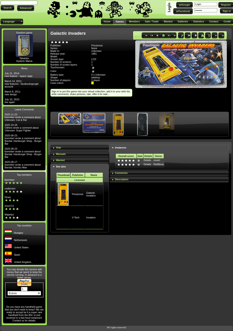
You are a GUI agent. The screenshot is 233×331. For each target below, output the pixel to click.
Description (122, 179)
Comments (121, 173)
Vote (58, 147)
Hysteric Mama (24, 61)
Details (147, 160)
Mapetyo (9, 214)
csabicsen (10, 188)
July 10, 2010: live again (12, 100)
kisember (9, 179)
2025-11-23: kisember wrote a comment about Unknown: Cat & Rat (23, 117)
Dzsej (8, 197)
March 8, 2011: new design (13, 93)
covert (156, 160)
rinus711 (9, 205)
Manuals (61, 154)
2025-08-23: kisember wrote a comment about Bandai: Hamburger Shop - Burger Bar (23, 139)
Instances (120, 147)
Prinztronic (77, 194)
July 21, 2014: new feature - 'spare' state (19, 74)
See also (61, 166)
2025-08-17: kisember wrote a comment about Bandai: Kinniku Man (23, 165)
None (94, 48)
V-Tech (75, 217)
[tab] (79, 148)
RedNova (158, 164)
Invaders (91, 217)
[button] (7, 8)
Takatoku (24, 58)
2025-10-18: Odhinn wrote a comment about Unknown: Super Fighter (22, 128)
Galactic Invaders (91, 194)
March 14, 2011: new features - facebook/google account (22, 84)
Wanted (60, 160)
